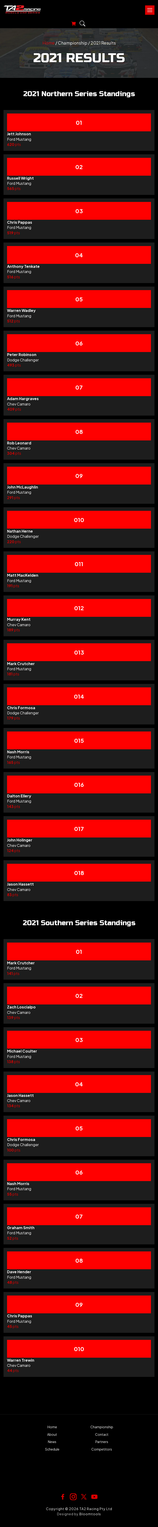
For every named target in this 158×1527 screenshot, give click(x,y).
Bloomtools (90, 1514)
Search (82, 24)
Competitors (101, 1449)
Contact (101, 1434)
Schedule (52, 1449)
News (52, 1442)
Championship (101, 1427)
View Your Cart (72, 23)
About (52, 1434)
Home (48, 42)
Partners (101, 1442)
